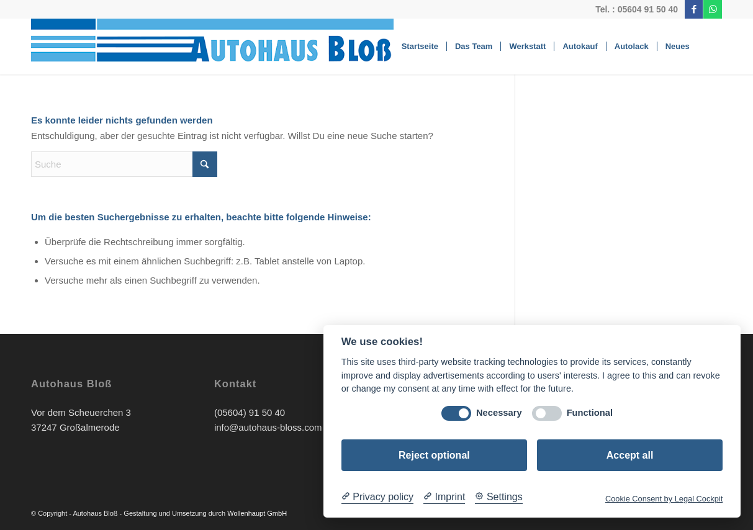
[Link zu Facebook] (694, 9)
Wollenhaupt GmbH (257, 513)
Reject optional (434, 455)
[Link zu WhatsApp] (712, 9)
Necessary (499, 413)
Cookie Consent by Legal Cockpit (664, 498)
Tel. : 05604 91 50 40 (636, 9)
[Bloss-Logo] (234, 46)
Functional (590, 413)
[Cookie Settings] (498, 497)
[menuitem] (420, 46)
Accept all (630, 455)
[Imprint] (444, 497)
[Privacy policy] (377, 497)
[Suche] (710, 46)
